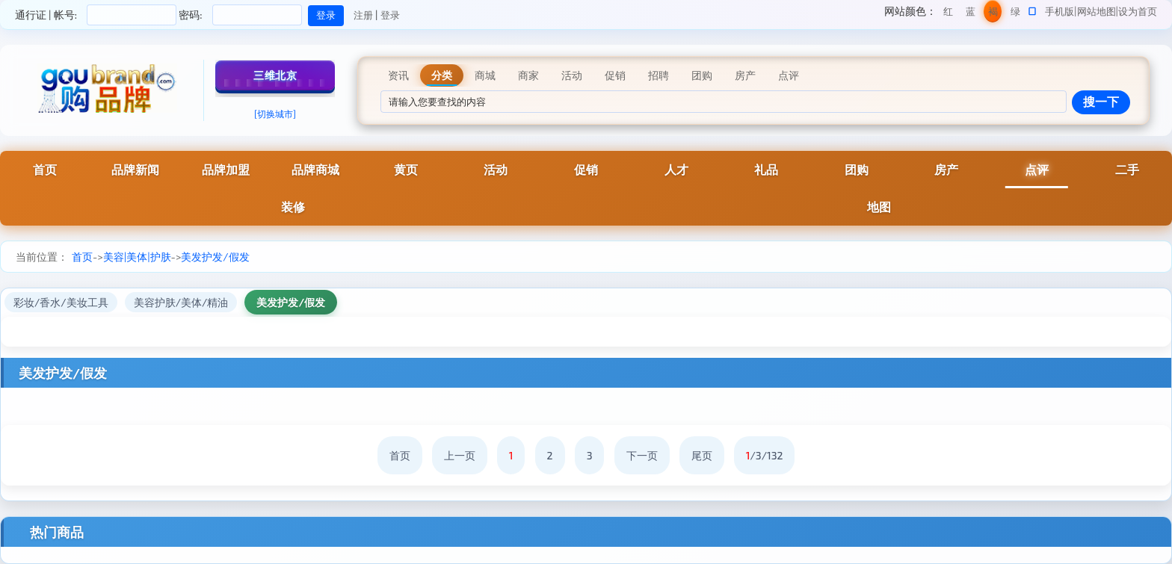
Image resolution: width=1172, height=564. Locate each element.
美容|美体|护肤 (137, 256)
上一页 (459, 455)
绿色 (1015, 13)
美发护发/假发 (215, 256)
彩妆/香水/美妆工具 (60, 302)
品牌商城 (315, 169)
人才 (676, 169)
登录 (390, 15)
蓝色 (970, 13)
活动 (496, 169)
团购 (857, 169)
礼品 (766, 169)
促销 (586, 169)
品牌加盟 (226, 169)
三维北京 (275, 75)
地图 (879, 206)
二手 (1127, 169)
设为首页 (1137, 11)
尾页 (701, 455)
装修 (293, 206)
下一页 (642, 455)
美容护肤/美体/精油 (181, 302)
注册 (363, 15)
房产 (946, 169)
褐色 (993, 13)
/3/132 (764, 455)
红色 (948, 13)
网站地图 (1096, 11)
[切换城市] (275, 113)
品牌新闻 (135, 169)
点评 (1037, 169)
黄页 (406, 169)
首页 (45, 169)
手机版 (1059, 11)
